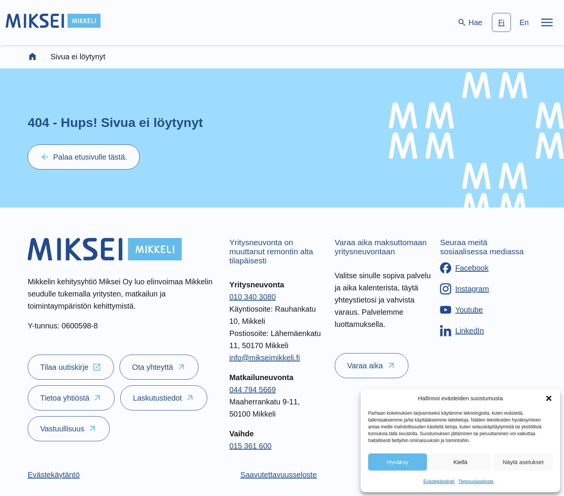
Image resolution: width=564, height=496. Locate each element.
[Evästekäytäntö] (54, 475)
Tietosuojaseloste (476, 481)
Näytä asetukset (523, 462)
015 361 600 (250, 446)
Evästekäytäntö (438, 481)
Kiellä (461, 462)
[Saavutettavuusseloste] (278, 475)
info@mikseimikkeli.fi (264, 357)
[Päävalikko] (547, 22)
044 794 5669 (252, 389)
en (524, 22)
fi (501, 22)
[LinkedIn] (462, 331)
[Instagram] (464, 289)
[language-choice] (513, 22)
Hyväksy (397, 462)
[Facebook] (464, 268)
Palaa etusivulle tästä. (83, 157)
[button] (549, 398)
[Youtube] (461, 310)
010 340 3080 (252, 297)
